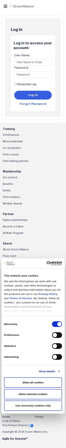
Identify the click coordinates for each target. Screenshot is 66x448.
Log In (33, 95)
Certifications (11, 135)
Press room (10, 256)
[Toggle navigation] (5, 6)
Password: (21, 67)
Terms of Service (21, 298)
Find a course (11, 154)
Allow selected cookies (32, 394)
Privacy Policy (48, 293)
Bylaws (6, 417)
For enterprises (12, 148)
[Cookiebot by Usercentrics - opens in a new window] (47, 263)
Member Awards (12, 203)
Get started (10, 177)
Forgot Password (33, 104)
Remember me (25, 84)
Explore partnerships (15, 220)
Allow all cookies (33, 382)
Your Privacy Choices (17, 425)
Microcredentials (13, 141)
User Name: (22, 55)
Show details (47, 371)
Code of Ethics (11, 421)
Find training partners (16, 161)
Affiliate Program (13, 233)
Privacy (39, 417)
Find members (11, 197)
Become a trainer (13, 226)
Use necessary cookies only (33, 405)
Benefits (8, 184)
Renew (7, 190)
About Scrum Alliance (16, 249)
